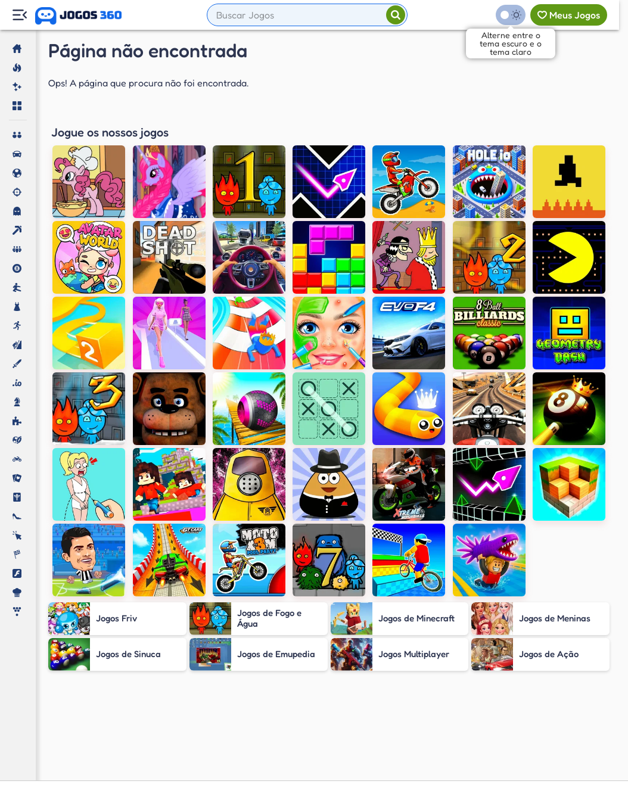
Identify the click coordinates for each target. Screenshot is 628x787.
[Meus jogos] (568, 15)
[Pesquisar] (395, 14)
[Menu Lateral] (19, 15)
